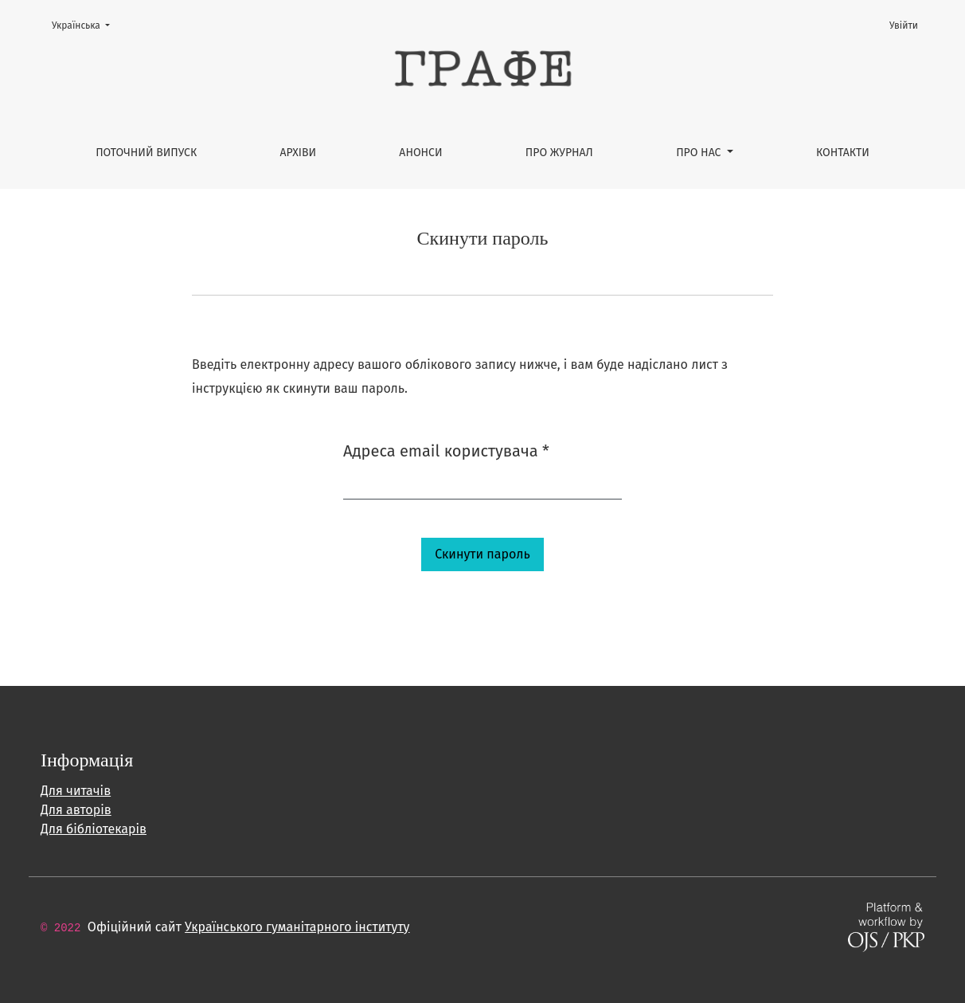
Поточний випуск (146, 152)
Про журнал (559, 152)
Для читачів (76, 790)
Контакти (842, 152)
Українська (85, 24)
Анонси (420, 152)
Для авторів (76, 809)
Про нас (700, 152)
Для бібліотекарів (94, 828)
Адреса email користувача (446, 449)
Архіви (298, 152)
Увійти (903, 25)
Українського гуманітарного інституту (297, 926)
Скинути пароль (482, 554)
